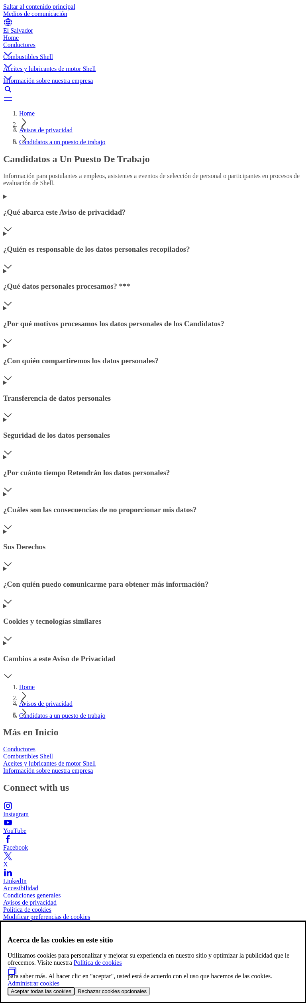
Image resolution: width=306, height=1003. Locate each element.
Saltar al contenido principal (39, 6)
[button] (153, 47)
